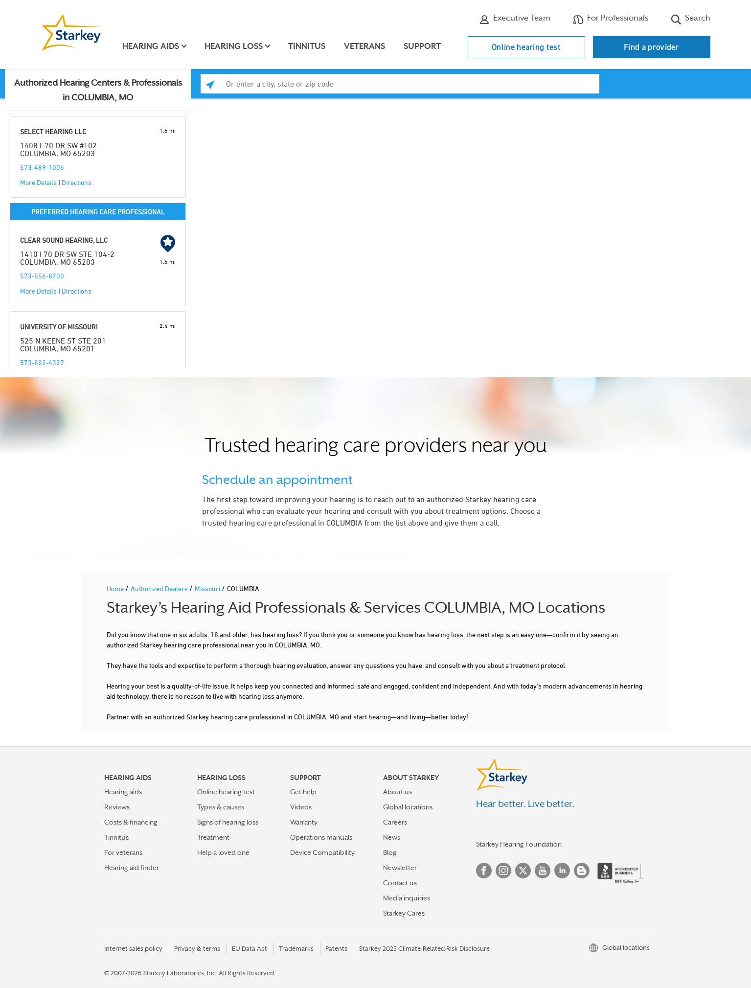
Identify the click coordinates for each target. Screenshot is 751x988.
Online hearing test (526, 47)
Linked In (562, 870)
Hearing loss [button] (234, 46)
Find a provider (651, 47)
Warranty (304, 822)
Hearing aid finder (131, 868)
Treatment (213, 837)
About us (397, 792)
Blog (390, 852)
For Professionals (610, 19)
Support (422, 46)
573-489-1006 (42, 167)
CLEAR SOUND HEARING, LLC (64, 240)
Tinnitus (307, 46)
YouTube (542, 870)
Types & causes (220, 807)
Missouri (208, 588)
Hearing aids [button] (151, 46)
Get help (303, 792)
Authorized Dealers (160, 588)
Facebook (484, 870)
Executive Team (514, 19)
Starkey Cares (404, 913)
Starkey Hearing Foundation (519, 844)
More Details (38, 182)
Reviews (117, 807)
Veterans (365, 46)
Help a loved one (223, 852)
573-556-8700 (42, 276)
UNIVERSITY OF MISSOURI (59, 326)
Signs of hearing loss (227, 822)
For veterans (123, 852)
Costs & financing (131, 822)
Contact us (400, 883)
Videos (301, 807)
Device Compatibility (322, 852)
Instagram (503, 870)
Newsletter (400, 868)
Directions (76, 182)
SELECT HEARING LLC (53, 131)
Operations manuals (321, 837)
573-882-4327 (42, 362)
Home (116, 588)
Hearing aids (123, 792)
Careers (395, 822)
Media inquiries (406, 898)
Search (690, 19)
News (391, 837)
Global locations (407, 807)
